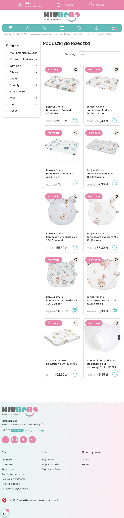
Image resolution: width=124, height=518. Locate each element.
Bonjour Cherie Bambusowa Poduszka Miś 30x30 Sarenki (102, 300)
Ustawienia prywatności (15, 488)
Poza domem (17, 91)
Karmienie (15, 65)
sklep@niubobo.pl (34, 430)
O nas (85, 459)
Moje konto (48, 459)
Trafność (100, 54)
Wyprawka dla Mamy (21, 59)
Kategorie (12, 45)
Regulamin (8, 469)
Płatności (7, 459)
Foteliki (13, 104)
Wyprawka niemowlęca (23, 52)
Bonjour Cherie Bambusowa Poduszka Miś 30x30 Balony (61, 300)
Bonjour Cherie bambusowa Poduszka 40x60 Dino (59, 174)
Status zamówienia (52, 469)
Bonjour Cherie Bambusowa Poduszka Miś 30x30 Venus (102, 237)
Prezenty (14, 85)
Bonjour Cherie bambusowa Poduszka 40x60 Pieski (59, 110)
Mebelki (14, 78)
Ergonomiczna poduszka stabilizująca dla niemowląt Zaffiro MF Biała (102, 364)
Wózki (13, 98)
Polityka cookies (11, 483)
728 (15, 430)
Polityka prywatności (13, 479)
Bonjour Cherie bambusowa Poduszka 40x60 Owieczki (100, 174)
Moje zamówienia (52, 464)
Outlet (13, 111)
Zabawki (14, 72)
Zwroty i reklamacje (13, 474)
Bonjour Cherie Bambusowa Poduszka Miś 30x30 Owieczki (61, 237)
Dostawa (7, 464)
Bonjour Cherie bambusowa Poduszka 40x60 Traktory (100, 110)
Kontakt (86, 464)
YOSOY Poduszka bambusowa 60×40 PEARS (61, 362)
